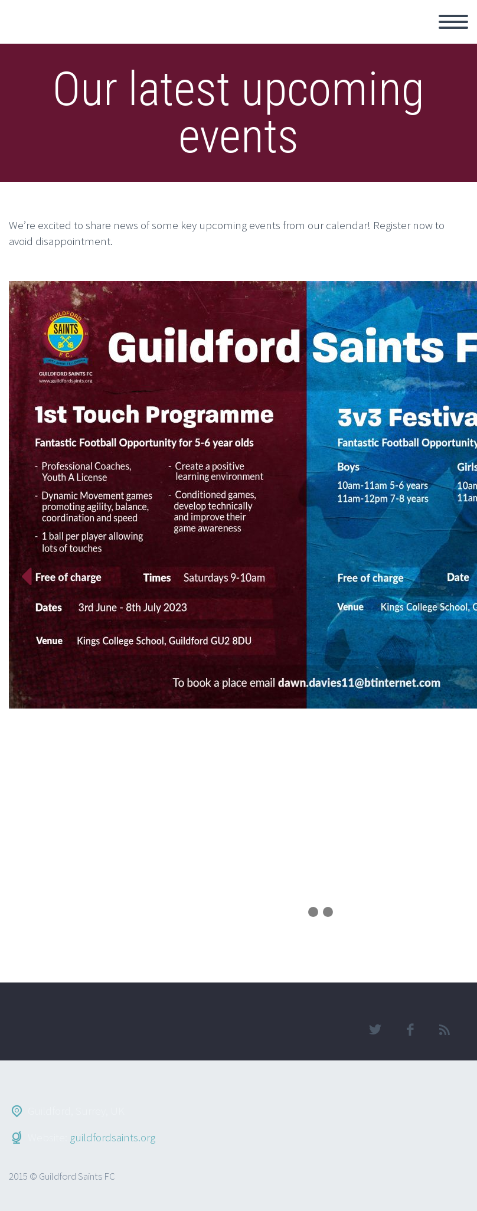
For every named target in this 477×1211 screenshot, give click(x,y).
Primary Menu (453, 22)
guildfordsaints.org (112, 1137)
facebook (410, 1029)
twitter (375, 1029)
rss (444, 1029)
